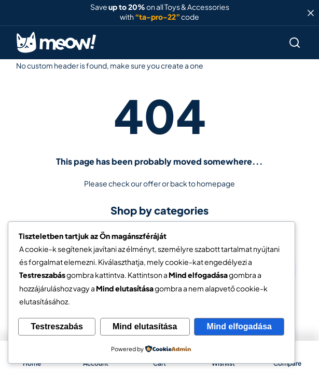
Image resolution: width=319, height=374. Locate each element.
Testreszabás (57, 326)
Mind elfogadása (239, 326)
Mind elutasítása (145, 326)
